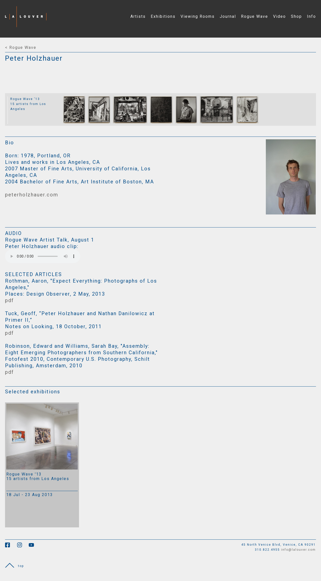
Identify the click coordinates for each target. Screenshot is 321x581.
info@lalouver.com (298, 549)
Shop (296, 16)
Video (279, 16)
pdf (9, 300)
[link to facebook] (11, 546)
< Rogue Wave (20, 47)
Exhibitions (163, 16)
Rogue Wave (254, 16)
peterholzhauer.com (31, 195)
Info (311, 16)
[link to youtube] (34, 546)
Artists (138, 16)
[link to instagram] (23, 546)
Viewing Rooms (198, 16)
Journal (228, 16)
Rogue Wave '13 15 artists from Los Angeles (28, 104)
